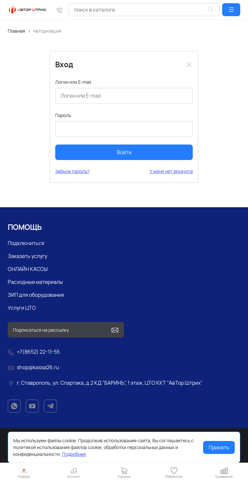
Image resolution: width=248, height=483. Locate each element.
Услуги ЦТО (22, 307)
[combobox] (144, 9)
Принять (219, 447)
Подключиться (26, 243)
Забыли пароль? (72, 171)
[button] (231, 9)
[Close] (189, 65)
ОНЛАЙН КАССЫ (28, 269)
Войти (124, 152)
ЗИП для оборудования (36, 294)
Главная (16, 31)
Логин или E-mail (73, 82)
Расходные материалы (35, 281)
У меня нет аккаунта (171, 171)
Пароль (63, 115)
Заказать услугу (27, 256)
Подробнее (74, 454)
